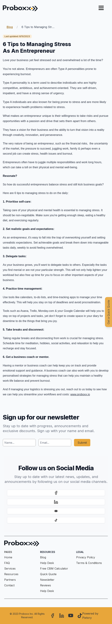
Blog (10, 27)
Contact (9, 585)
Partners (10, 579)
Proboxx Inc (26, 613)
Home (8, 557)
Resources (11, 574)
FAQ (7, 563)
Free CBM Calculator (54, 568)
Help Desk (47, 563)
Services (10, 568)
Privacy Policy (85, 557)
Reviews (45, 585)
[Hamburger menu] (101, 8)
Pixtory (87, 617)
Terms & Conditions (89, 563)
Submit (82, 442)
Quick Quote (48, 574)
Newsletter (47, 579)
